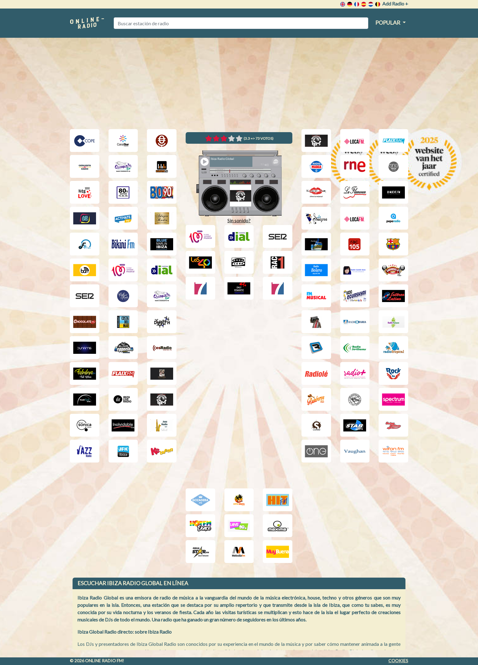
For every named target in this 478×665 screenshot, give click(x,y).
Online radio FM (104, 660)
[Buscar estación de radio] (241, 23)
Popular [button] (388, 22)
